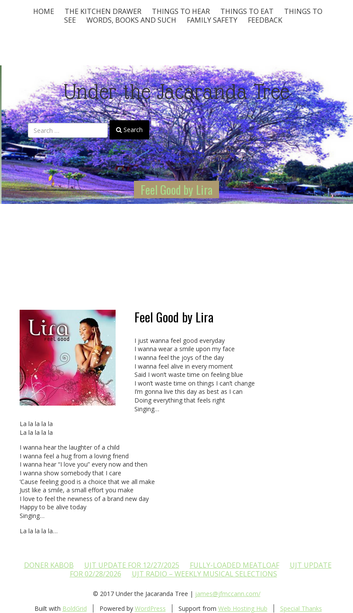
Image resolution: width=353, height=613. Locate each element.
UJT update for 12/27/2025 (131, 565)
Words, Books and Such (131, 20)
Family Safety (212, 20)
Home (43, 11)
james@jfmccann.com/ (227, 593)
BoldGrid (74, 608)
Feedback (265, 20)
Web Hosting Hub (242, 608)
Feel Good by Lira (176, 189)
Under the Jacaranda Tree (176, 91)
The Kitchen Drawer (103, 11)
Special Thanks (301, 608)
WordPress (150, 608)
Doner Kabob (49, 565)
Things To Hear (181, 11)
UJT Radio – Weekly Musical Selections (204, 574)
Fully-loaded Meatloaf (234, 565)
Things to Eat (247, 11)
